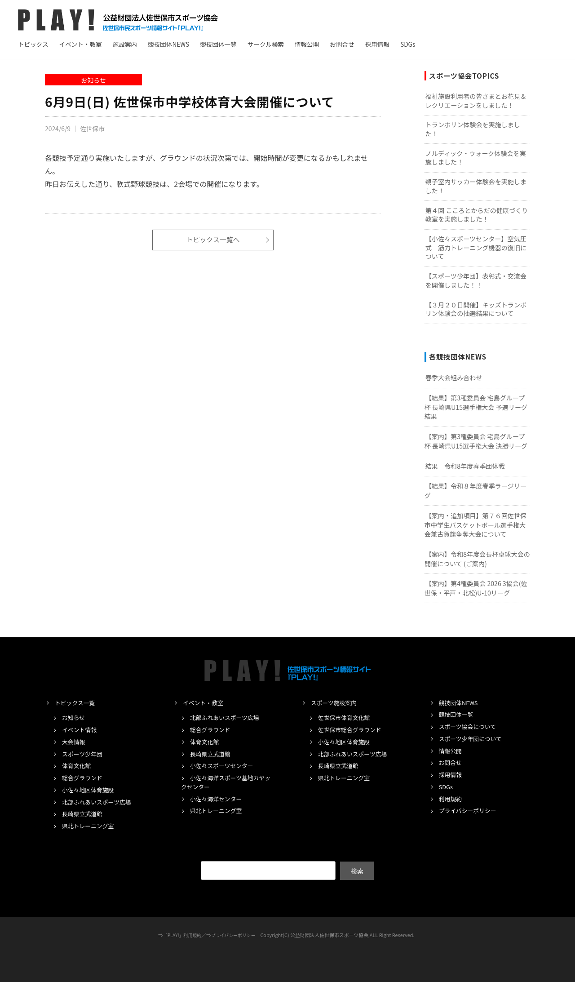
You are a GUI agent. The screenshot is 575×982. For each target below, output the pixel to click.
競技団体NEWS (168, 44)
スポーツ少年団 (84, 753)
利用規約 (451, 798)
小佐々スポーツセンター (225, 765)
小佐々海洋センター (218, 798)
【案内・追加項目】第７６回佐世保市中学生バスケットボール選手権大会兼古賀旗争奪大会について (475, 524)
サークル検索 (266, 44)
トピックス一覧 (77, 702)
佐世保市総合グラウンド (353, 729)
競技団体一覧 (218, 44)
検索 (356, 870)
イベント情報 (81, 729)
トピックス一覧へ (213, 240)
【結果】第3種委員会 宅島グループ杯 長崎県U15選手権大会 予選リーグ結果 (476, 407)
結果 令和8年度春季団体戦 (465, 466)
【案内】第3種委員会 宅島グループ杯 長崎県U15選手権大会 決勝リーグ (476, 441)
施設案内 (125, 44)
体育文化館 (77, 765)
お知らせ (93, 79)
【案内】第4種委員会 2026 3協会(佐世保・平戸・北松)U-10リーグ (476, 588)
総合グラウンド (84, 777)
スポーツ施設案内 (336, 702)
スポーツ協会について (470, 726)
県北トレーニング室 (90, 825)
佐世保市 (94, 128)
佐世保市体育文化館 (346, 717)
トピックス (33, 44)
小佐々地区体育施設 (90, 789)
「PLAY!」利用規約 (180, 934)
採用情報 (377, 44)
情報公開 (307, 44)
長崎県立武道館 (84, 813)
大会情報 (74, 741)
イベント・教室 (80, 44)
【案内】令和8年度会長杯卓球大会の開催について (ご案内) (477, 559)
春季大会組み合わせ (453, 377)
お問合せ (342, 44)
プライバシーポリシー (470, 810)
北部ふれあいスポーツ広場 (100, 801)
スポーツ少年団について (473, 738)
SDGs (407, 44)
